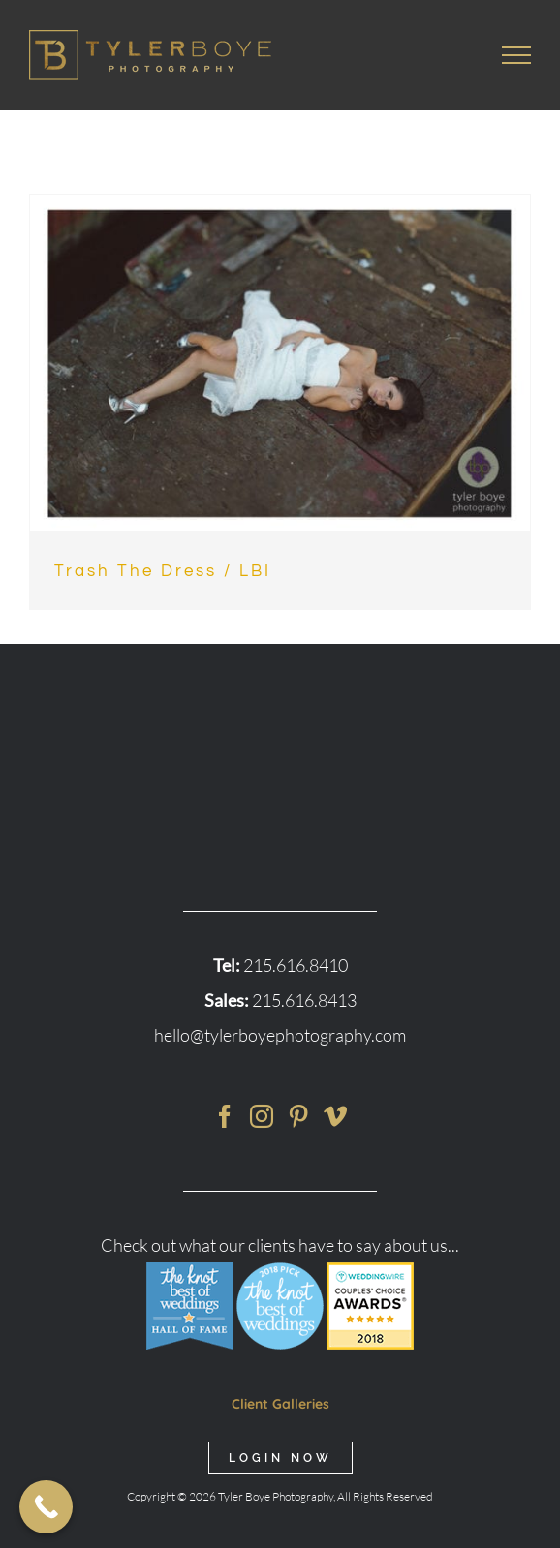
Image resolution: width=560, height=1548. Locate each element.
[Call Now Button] (46, 1506)
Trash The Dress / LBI (162, 571)
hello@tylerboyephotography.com (280, 1035)
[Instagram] (261, 1116)
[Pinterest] (298, 1116)
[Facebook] (224, 1116)
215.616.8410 (295, 965)
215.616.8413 (304, 1000)
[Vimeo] (335, 1116)
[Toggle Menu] (516, 55)
